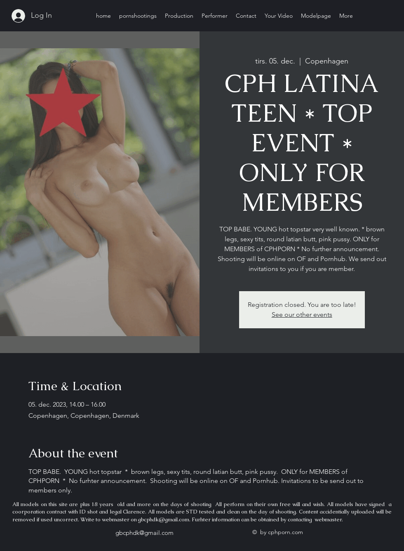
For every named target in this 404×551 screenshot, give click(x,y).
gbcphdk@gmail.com (163, 519)
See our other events (302, 314)
